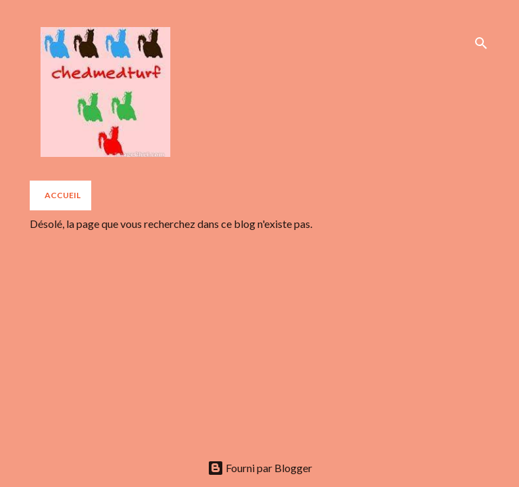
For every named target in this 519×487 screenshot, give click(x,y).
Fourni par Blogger (259, 467)
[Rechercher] (481, 43)
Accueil (62, 195)
